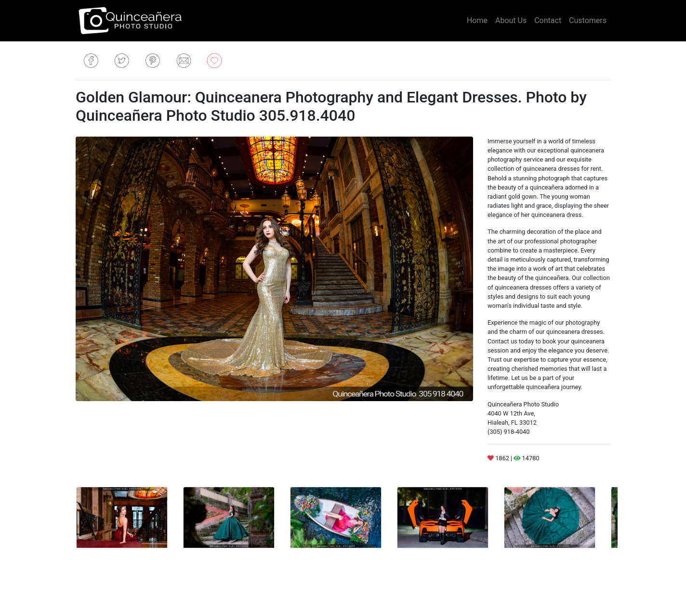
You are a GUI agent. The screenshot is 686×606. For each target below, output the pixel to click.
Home (477, 20)
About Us (511, 20)
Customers (588, 20)
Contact (547, 20)
